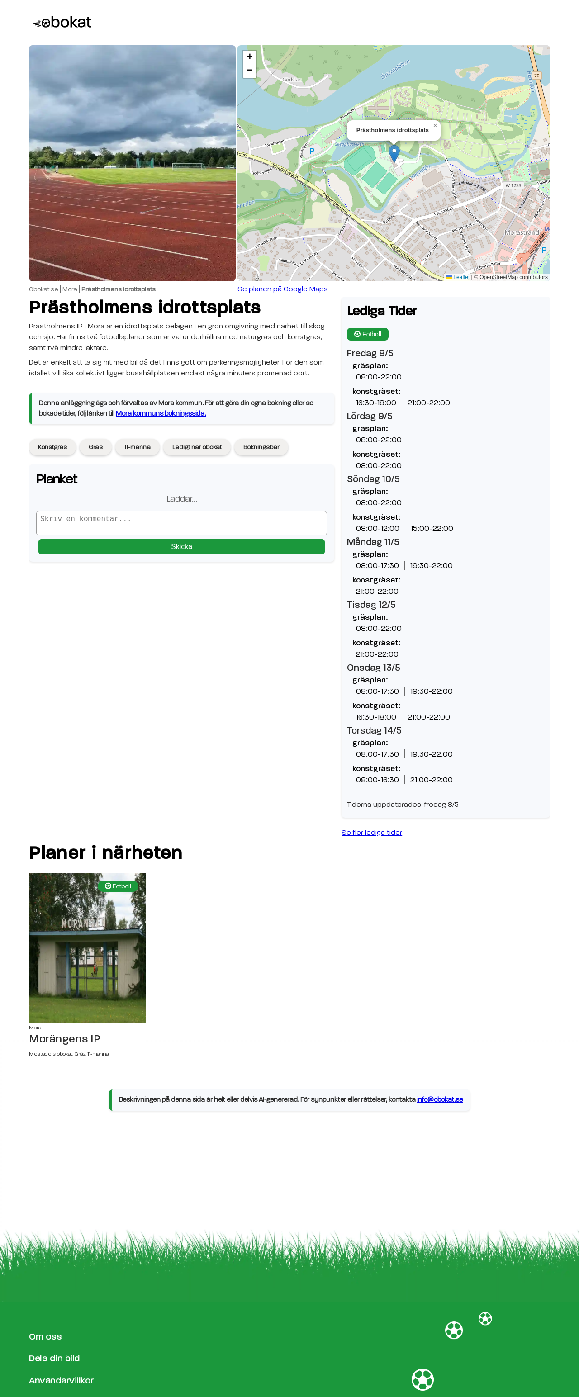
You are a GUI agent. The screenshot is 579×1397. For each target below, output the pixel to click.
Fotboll (367, 334)
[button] (394, 154)
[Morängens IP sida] (87, 948)
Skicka (181, 550)
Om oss (45, 1336)
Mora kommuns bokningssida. (161, 413)
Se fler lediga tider (372, 833)
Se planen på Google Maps (282, 289)
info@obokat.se (440, 1099)
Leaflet (458, 277)
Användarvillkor (61, 1380)
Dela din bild (54, 1358)
